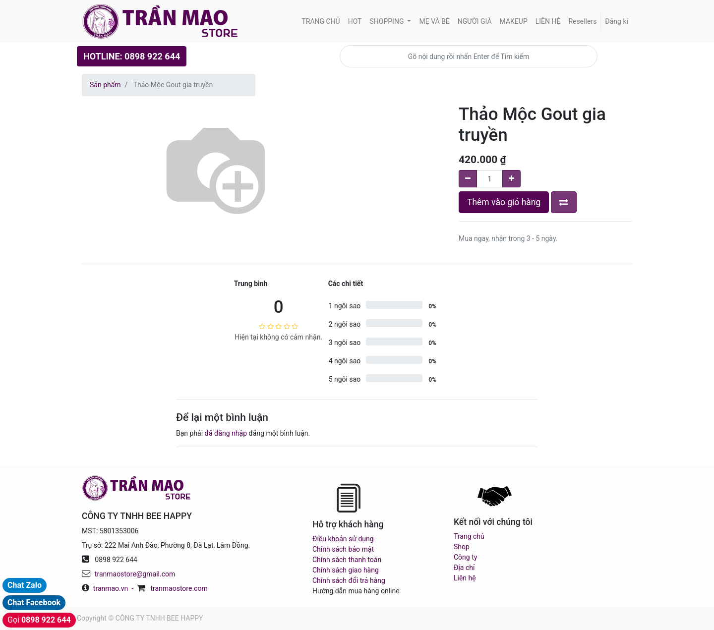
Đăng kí (616, 21)
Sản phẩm (105, 85)
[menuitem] (321, 21)
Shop (462, 547)
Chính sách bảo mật (343, 549)
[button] (564, 202)
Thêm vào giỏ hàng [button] (503, 202)
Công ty (465, 557)
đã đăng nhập (226, 433)
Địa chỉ (464, 568)
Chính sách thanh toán (346, 560)
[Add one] (511, 178)
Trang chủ (469, 536)
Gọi (39, 620)
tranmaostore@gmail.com (135, 574)
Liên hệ (465, 578)
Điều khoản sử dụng (343, 539)
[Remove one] (468, 178)
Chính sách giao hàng (345, 570)
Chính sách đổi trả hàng (348, 580)
